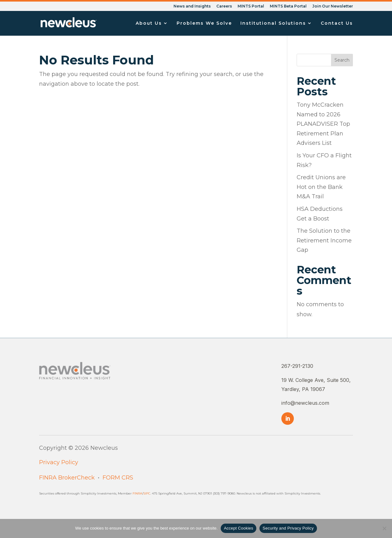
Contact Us (337, 23)
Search (341, 60)
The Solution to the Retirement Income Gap (324, 240)
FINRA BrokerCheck (67, 477)
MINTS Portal (251, 6)
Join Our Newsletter (332, 6)
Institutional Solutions (273, 23)
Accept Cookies (238, 528)
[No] (384, 528)
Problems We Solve (204, 23)
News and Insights (192, 6)
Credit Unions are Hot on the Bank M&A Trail (321, 187)
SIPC (146, 493)
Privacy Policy (58, 462)
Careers (224, 6)
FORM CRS (118, 477)
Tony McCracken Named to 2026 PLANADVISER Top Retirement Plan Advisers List (323, 123)
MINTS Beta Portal (288, 6)
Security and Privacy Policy (288, 528)
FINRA (137, 493)
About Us (149, 23)
